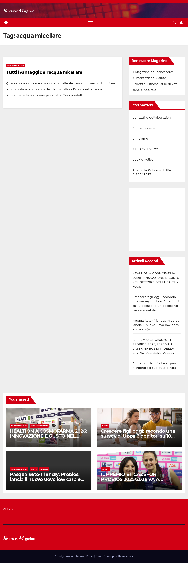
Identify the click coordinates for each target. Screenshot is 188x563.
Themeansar (125, 556)
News (105, 426)
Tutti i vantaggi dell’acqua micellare (44, 72)
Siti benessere (144, 128)
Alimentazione (19, 426)
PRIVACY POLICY (145, 149)
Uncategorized (15, 65)
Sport (105, 469)
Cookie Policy (143, 160)
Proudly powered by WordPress (74, 556)
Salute (44, 469)
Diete (34, 469)
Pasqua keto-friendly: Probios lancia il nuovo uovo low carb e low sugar (156, 325)
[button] (174, 22)
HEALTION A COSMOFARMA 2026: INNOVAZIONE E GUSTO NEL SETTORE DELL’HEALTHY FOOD (48, 436)
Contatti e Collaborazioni (152, 118)
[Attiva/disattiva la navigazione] (91, 23)
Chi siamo (140, 139)
